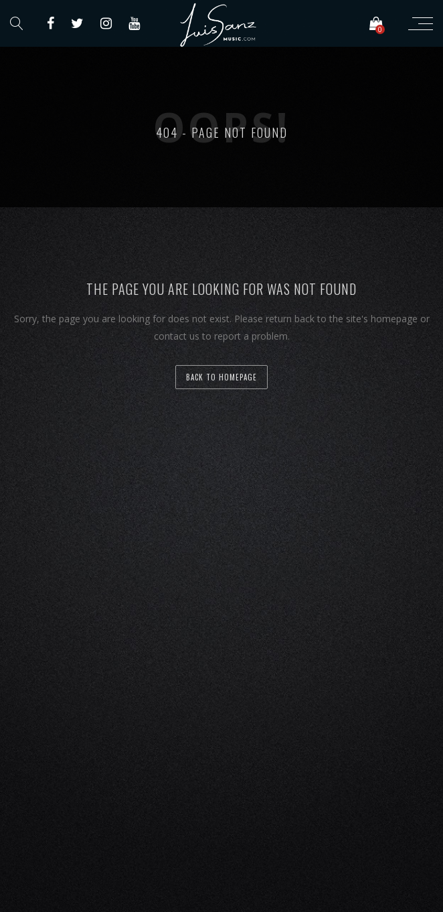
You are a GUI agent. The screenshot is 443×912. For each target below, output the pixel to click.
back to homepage (221, 377)
